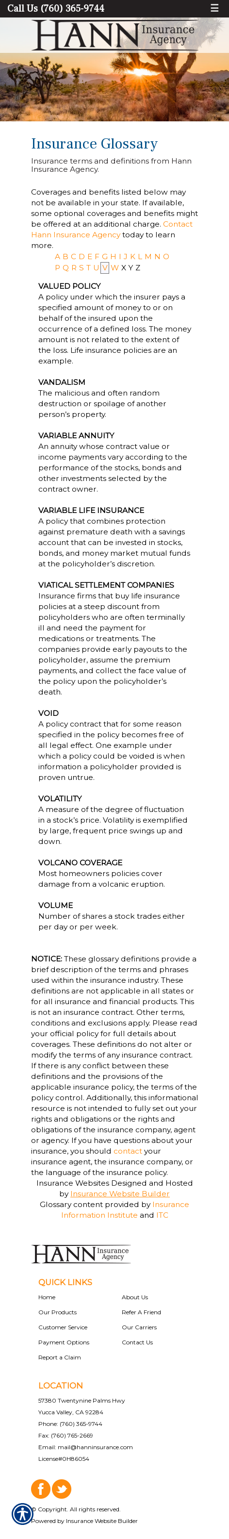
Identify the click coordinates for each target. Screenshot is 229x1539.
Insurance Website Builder (120, 1193)
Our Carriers (139, 1327)
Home (46, 1297)
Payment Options (63, 1342)
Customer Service (62, 1327)
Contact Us (137, 1342)
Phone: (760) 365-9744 (70, 1423)
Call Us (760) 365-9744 (55, 8)
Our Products (57, 1312)
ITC (162, 1215)
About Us (135, 1297)
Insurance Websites (72, 1183)
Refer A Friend (141, 1312)
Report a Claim (59, 1357)
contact (128, 1151)
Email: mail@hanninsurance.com (85, 1447)
